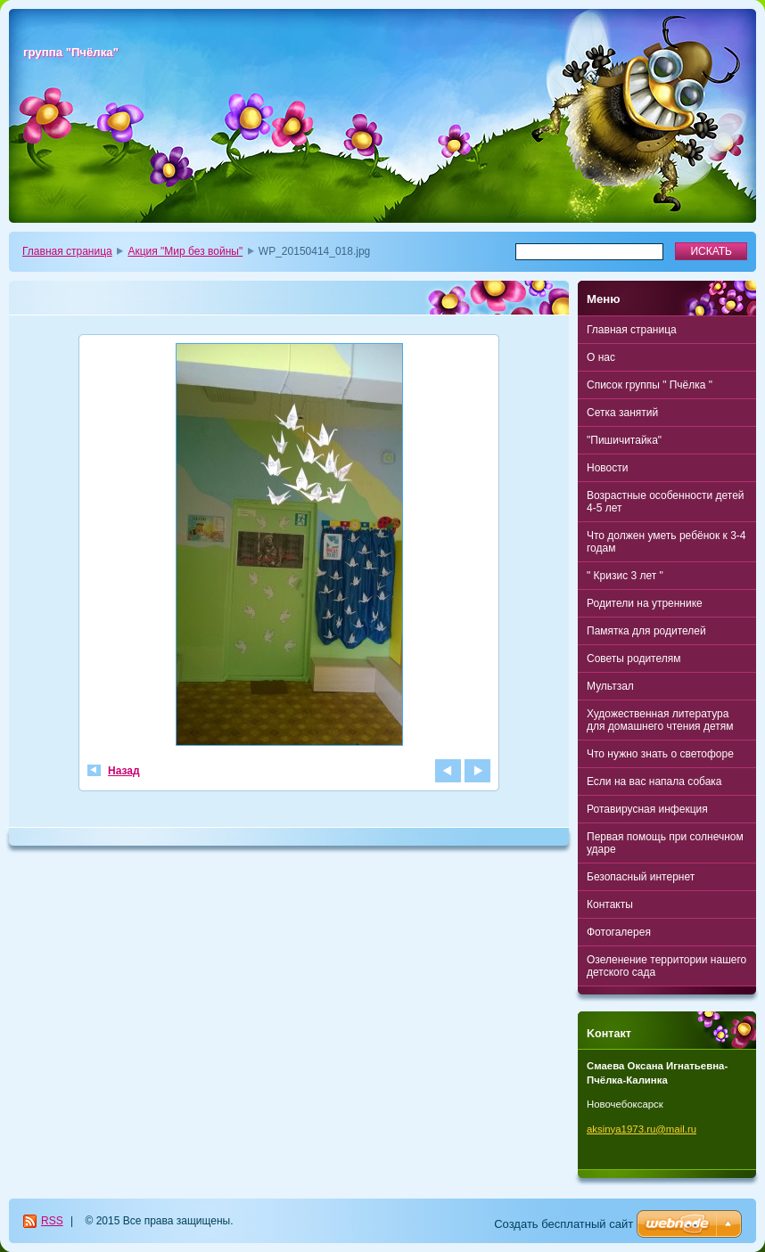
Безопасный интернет (641, 877)
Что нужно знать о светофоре (660, 754)
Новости (607, 468)
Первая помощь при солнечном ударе (665, 843)
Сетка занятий (622, 412)
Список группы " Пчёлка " (649, 385)
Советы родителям (634, 658)
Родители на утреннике (645, 603)
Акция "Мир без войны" (185, 251)
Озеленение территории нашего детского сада (666, 965)
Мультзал (610, 686)
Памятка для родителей (646, 631)
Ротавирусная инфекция (647, 809)
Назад (124, 771)
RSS (52, 1221)
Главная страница (67, 251)
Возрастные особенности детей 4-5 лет (665, 501)
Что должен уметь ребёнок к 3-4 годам (666, 541)
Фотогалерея (619, 932)
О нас (601, 357)
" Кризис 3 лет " (625, 575)
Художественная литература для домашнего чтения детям (660, 720)
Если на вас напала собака (654, 781)
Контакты (610, 904)
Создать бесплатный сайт (563, 1224)
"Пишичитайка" (624, 440)
